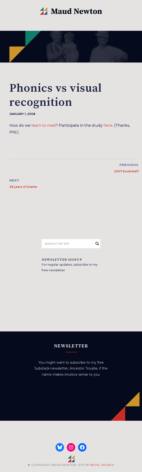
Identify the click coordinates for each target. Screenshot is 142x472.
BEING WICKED (102, 465)
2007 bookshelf (126, 171)
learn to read (43, 125)
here (108, 125)
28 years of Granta (23, 187)
